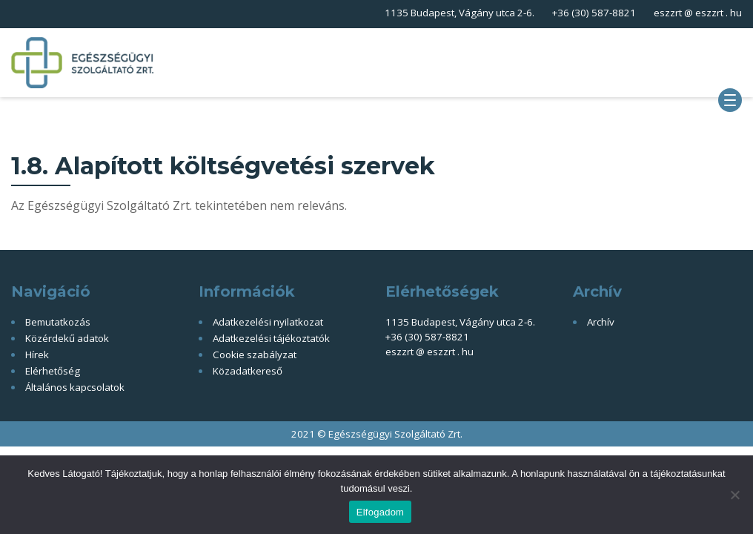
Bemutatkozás (57, 322)
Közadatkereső (247, 371)
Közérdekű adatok (67, 338)
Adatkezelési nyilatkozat (268, 322)
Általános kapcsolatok (75, 387)
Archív (600, 322)
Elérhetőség (52, 371)
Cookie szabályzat (254, 354)
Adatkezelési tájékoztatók (271, 338)
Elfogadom (380, 512)
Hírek (37, 354)
